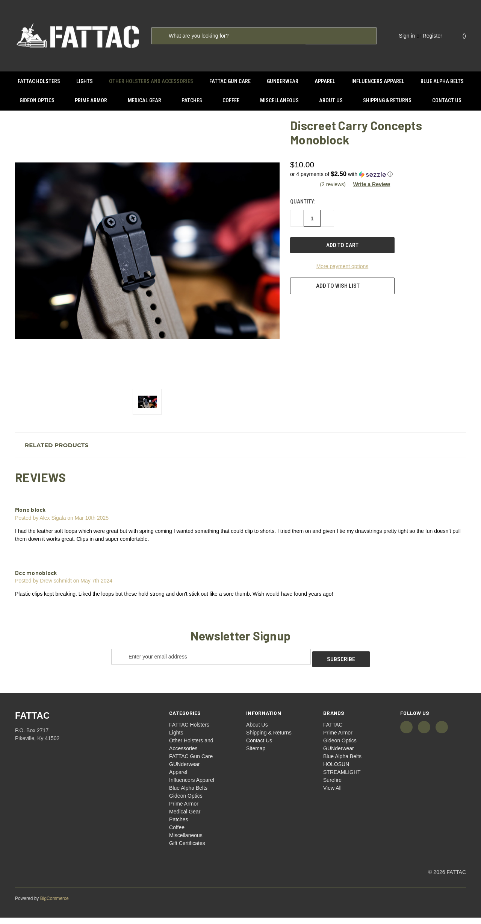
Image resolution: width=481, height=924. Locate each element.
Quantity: (302, 211)
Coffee (230, 100)
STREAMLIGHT (342, 778)
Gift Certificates (187, 850)
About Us (331, 100)
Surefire (332, 786)
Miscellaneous (279, 100)
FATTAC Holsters (39, 81)
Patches (192, 100)
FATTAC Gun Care (230, 81)
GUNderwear (282, 81)
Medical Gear (144, 100)
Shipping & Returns (387, 100)
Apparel (325, 81)
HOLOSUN (336, 771)
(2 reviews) (333, 193)
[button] (377, 183)
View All (332, 794)
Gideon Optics (37, 100)
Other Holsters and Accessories (151, 81)
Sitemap (255, 755)
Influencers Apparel (377, 81)
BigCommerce (54, 904)
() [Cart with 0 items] (460, 35)
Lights (84, 81)
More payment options (342, 276)
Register (432, 36)
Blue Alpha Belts (442, 81)
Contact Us (446, 100)
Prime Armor (91, 100)
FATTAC (333, 731)
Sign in (407, 36)
